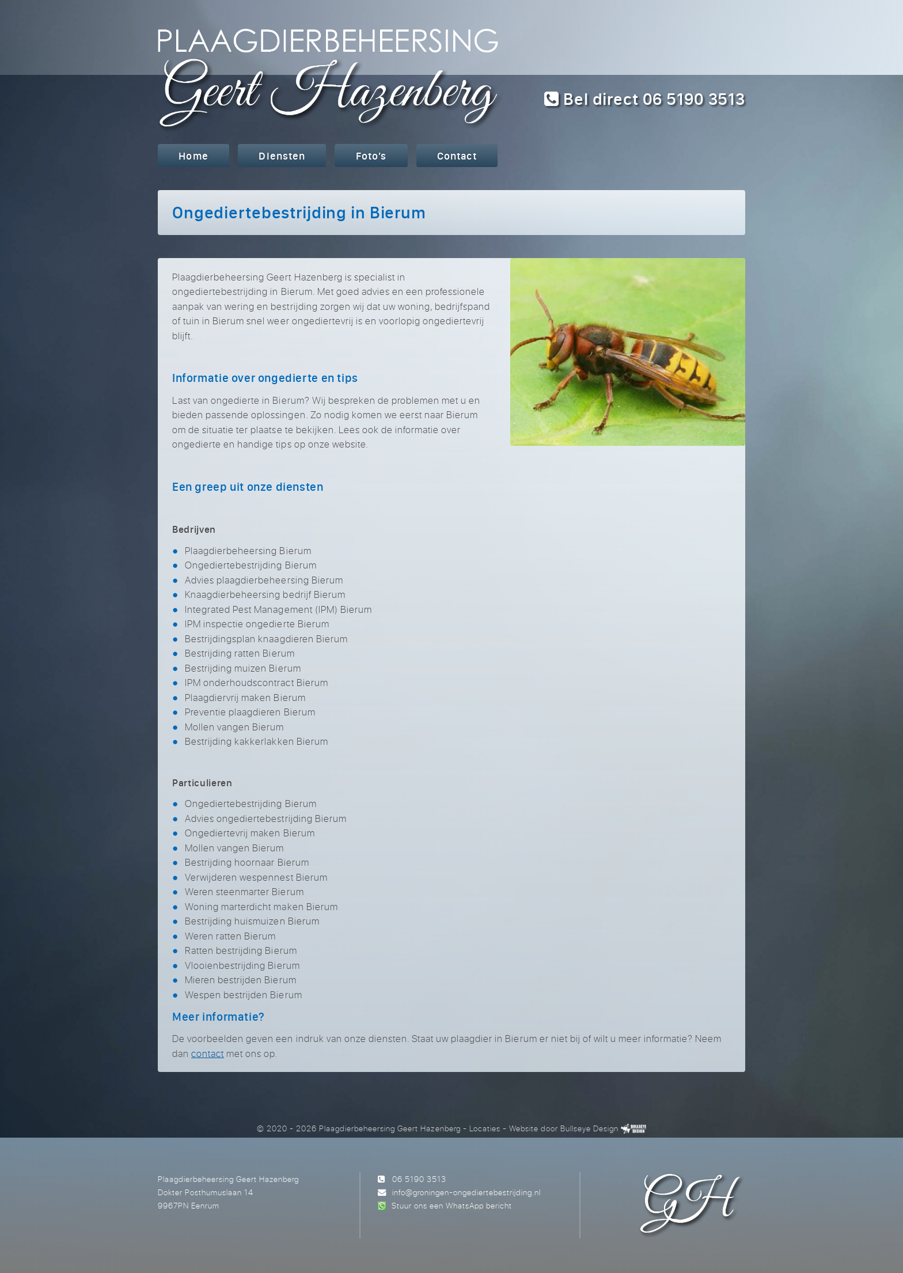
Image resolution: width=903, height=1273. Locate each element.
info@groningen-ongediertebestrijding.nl (466, 1192)
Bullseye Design (589, 1128)
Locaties (484, 1128)
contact (207, 1053)
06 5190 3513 (419, 1178)
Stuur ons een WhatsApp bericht (452, 1205)
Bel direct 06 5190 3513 (644, 98)
